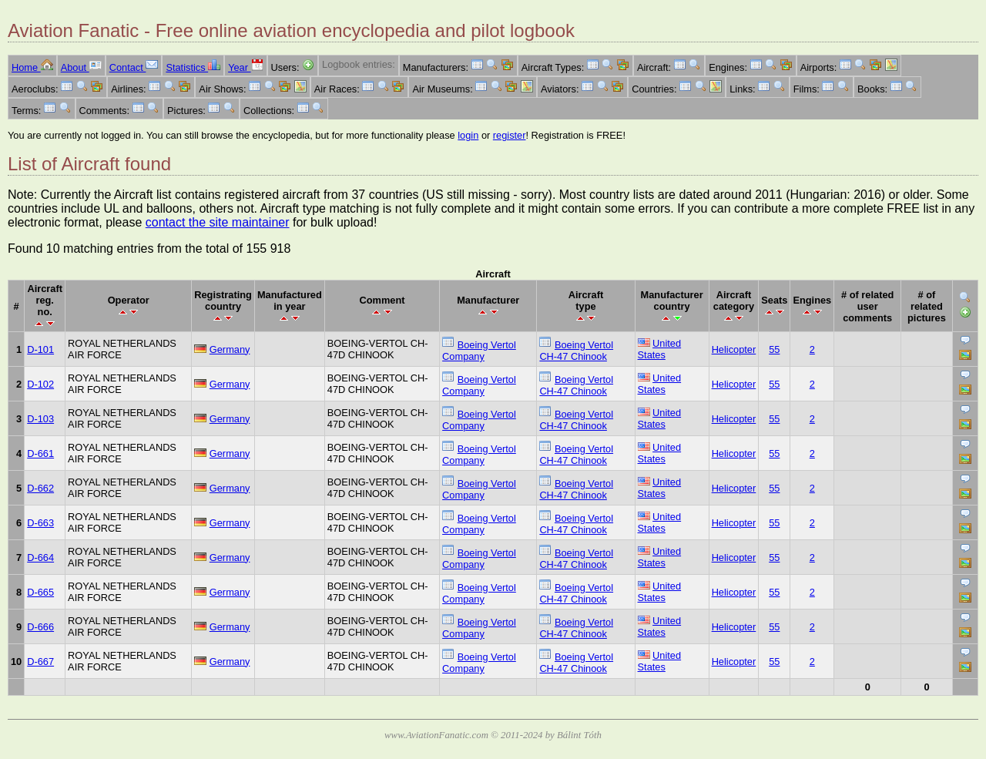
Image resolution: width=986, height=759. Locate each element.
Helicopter (734, 349)
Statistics (193, 67)
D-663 (40, 523)
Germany (230, 349)
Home (32, 67)
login (468, 135)
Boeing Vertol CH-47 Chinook (576, 350)
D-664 (40, 557)
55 (774, 349)
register (509, 135)
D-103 (40, 419)
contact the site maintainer (218, 222)
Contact (134, 67)
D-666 (40, 627)
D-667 (40, 661)
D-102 (40, 384)
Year (245, 67)
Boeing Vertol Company (479, 350)
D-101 (40, 349)
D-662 (40, 488)
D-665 (40, 592)
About (81, 67)
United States (660, 349)
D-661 (40, 453)
